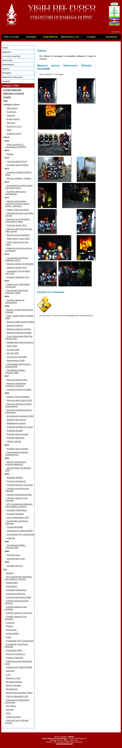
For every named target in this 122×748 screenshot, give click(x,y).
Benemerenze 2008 (16, 360)
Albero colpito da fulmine (18, 209)
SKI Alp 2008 (13, 353)
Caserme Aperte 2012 (17, 267)
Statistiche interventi (12, 77)
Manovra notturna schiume (19, 329)
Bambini (10, 573)
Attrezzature (8, 64)
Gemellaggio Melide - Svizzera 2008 (15, 371)
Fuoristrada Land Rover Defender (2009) (16, 291)
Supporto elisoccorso (16, 419)
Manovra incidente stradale (19, 332)
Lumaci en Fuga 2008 (17, 357)
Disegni (10, 154)
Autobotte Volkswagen (17, 510)
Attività (5, 69)
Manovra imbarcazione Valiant (20, 322)
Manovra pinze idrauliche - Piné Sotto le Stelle (18, 220)
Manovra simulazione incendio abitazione (15, 463)
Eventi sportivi (13, 119)
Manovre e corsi (14, 126)
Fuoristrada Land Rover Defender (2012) (16, 259)
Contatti (6, 81)
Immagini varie (13, 555)
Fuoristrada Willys (15, 527)
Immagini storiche (13, 93)
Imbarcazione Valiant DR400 (20, 531)
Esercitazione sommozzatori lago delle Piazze (19, 186)
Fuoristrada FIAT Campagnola (20, 534)
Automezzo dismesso (16, 593)
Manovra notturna (15, 325)
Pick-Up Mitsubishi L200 (18, 517)
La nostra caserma (11, 56)
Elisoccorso (11, 630)
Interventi (11, 123)
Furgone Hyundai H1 (16, 481)
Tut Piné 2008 (13, 349)
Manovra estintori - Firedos (19, 178)
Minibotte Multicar (15, 477)
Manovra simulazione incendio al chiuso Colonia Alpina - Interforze (17, 203)
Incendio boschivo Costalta (19, 389)
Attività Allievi (12, 582)
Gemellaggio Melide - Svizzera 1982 (15, 546)
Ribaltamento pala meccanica (20, 342)
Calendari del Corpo (16, 558)
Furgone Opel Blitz (15, 514)
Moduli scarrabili (13, 685)
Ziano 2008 (12, 346)
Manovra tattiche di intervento (20, 264)
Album (7, 97)
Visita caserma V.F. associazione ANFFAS (15, 145)
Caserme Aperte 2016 (17, 161)
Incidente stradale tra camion (20, 427)
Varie (9, 130)
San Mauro (11, 706)
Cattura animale (14, 441)
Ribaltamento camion (16, 423)
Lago (8, 674)
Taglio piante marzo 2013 (18, 238)
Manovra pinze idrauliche (18, 235)
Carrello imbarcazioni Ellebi (19, 494)
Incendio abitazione (15, 438)
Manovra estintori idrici (17, 380)
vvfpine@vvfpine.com (64, 744)
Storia (5, 48)
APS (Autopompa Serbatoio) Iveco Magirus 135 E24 (19, 505)
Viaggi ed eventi (14, 133)
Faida (8, 637)
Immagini (6, 73)
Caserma (11, 115)
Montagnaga (11, 689)
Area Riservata (116, 32)
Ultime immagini (12, 90)
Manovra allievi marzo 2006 (19, 400)
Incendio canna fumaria (17, 165)
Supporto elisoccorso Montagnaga (15, 192)
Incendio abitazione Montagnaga (14, 301)
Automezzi (7, 60)
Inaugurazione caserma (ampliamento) (16, 453)
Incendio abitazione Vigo (18, 277)
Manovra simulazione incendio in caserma (15, 384)
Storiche (10, 709)
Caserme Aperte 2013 (17, 225)
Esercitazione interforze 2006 (20, 416)
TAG (5, 101)
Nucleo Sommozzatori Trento (19, 692)
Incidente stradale (15, 430)
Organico (6, 52)
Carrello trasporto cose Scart (20, 485)
